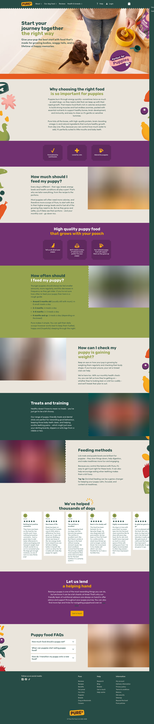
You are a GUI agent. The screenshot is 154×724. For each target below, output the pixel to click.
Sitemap (119, 698)
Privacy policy (121, 687)
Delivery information (123, 684)
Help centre (101, 692)
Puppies (81, 695)
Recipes (81, 684)
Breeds (80, 698)
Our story (81, 692)
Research (100, 681)
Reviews (81, 681)
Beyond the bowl (122, 700)
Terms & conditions (122, 689)
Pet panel (81, 689)
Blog (98, 684)
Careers (81, 703)
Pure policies (120, 703)
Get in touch (101, 689)
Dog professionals (84, 700)
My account (120, 681)
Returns (118, 692)
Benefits (81, 687)
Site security (120, 695)
